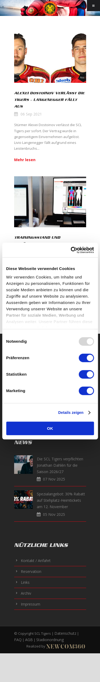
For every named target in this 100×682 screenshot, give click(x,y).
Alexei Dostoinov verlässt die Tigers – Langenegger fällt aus (49, 99)
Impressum (30, 604)
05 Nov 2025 (54, 514)
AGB (29, 639)
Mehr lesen (24, 159)
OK (50, 428)
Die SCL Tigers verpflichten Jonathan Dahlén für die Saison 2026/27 (60, 465)
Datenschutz (65, 633)
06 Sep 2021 (31, 114)
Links (25, 582)
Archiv (26, 593)
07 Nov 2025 (54, 479)
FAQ (18, 639)
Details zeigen (70, 412)
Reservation (31, 571)
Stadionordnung (50, 639)
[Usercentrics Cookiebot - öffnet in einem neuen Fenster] (71, 250)
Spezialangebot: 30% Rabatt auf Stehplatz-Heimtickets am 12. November (61, 500)
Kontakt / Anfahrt (36, 560)
